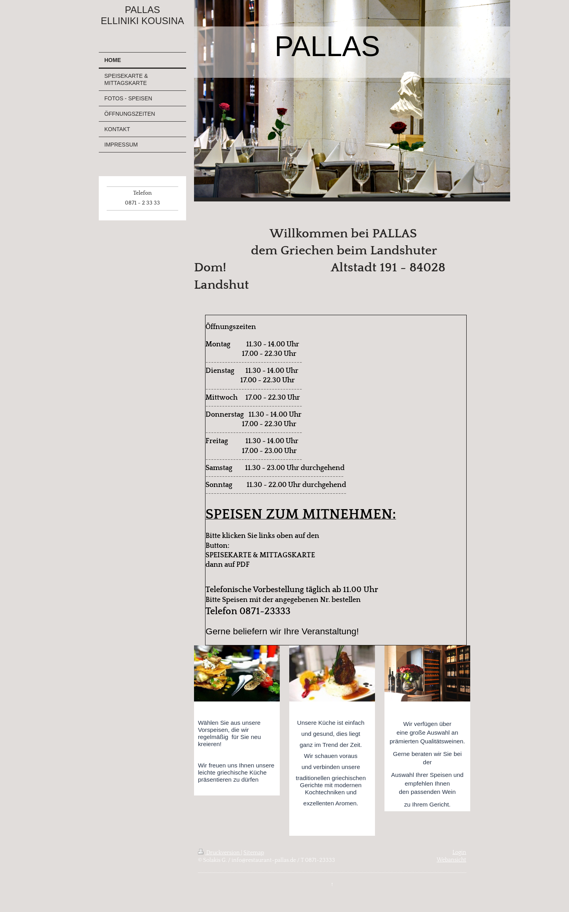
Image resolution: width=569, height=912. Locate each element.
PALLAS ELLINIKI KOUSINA (142, 15)
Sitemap (253, 853)
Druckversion (219, 853)
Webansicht (451, 860)
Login (459, 852)
